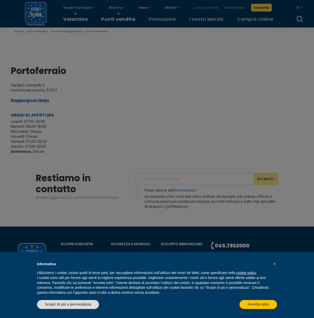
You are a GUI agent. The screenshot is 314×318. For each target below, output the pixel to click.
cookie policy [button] (246, 273)
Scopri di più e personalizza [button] (68, 304)
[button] (274, 264)
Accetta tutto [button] (258, 304)
